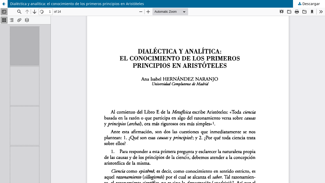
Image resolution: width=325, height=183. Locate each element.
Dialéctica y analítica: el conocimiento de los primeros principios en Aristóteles (77, 3)
